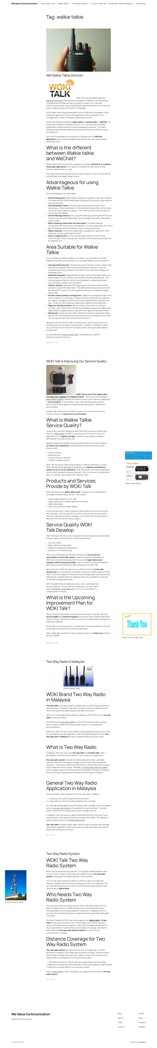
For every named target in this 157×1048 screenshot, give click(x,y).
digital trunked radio (54, 100)
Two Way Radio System (63, 853)
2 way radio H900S (67, 722)
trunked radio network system (95, 767)
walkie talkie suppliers (55, 399)
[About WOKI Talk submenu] (55, 3)
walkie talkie (94, 920)
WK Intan (67, 467)
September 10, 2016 (52, 342)
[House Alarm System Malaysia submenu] (133, 3)
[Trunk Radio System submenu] (88, 3)
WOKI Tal (55, 633)
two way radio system (61, 808)
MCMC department (77, 820)
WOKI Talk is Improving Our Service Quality (76, 361)
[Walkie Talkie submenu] (69, 3)
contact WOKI (57, 971)
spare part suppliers (58, 397)
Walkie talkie (59, 433)
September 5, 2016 (52, 643)
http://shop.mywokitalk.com (62, 589)
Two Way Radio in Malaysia (65, 661)
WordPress (142, 1042)
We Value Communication (24, 3)
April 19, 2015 (50, 835)
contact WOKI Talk (70, 334)
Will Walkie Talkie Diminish (64, 75)
